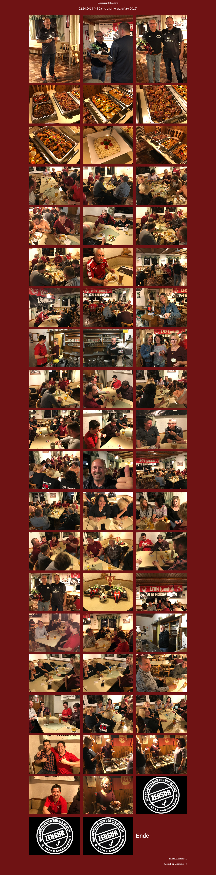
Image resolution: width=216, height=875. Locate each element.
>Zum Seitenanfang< (178, 859)
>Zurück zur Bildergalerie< (108, 3)
